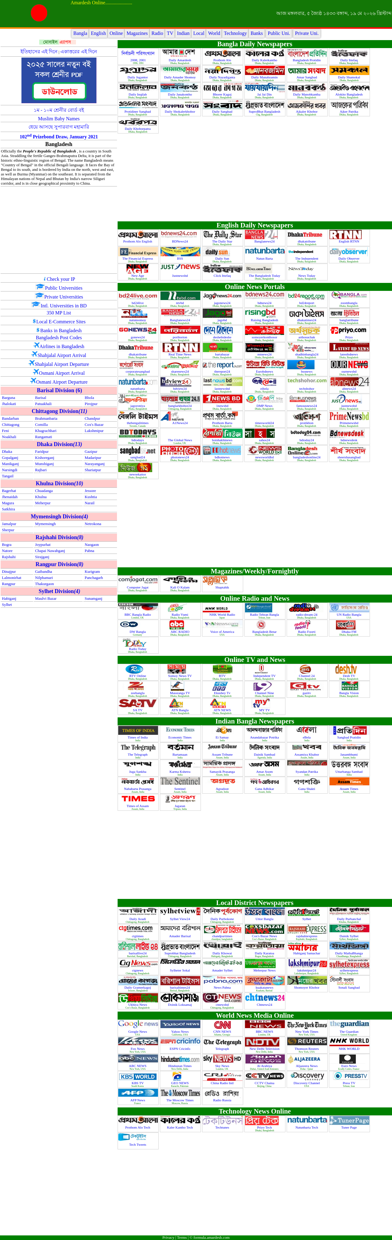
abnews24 (349, 388)
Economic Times (180, 737)
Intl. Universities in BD (64, 305)
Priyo (349, 337)
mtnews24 (265, 354)
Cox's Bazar (94, 425)
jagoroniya (138, 406)
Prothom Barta (222, 423)
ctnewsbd (222, 1004)
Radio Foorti (307, 631)
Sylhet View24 (180, 919)
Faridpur (42, 451)
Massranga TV (180, 693)
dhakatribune (307, 241)
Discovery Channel (307, 1083)
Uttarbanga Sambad (349, 771)
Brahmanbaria (46, 418)
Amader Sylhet (222, 970)
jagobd (222, 320)
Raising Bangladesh (265, 320)
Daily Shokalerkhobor (180, 111)
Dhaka (7, 451)
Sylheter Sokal (180, 970)
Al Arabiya (265, 1066)
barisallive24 (138, 953)
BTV (223, 676)
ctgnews (138, 970)
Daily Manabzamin (265, 77)
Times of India (138, 737)
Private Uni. (306, 33)
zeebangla (138, 693)
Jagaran (180, 806)
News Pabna (223, 987)
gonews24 (138, 337)
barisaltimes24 (180, 987)
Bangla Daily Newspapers (254, 44)
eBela (307, 737)
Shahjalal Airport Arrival (61, 355)
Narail (90, 503)
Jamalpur (9, 524)
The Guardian (350, 1031)
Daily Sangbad (222, 111)
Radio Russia (222, 1100)
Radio (157, 33)
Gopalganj (10, 458)
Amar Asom (264, 771)
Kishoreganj (45, 458)
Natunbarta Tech (307, 1127)
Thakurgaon (44, 584)
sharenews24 (180, 371)
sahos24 (265, 440)
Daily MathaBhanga (349, 953)
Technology (235, 33)
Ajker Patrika (349, 111)
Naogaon (92, 545)
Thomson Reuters (307, 1048)
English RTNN (349, 241)
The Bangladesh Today (265, 275)
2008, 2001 (138, 60)
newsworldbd (264, 457)
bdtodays (138, 440)
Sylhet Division (59, 591)
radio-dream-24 (307, 614)
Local (198, 33)
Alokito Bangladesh (349, 94)
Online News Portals (255, 287)
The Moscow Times (180, 1100)
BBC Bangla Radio (138, 614)
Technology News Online (255, 1111)
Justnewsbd (180, 275)
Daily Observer (349, 258)
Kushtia (91, 497)
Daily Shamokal (349, 77)
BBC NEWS (265, 1031)
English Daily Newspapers (255, 225)
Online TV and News (254, 659)
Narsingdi (9, 470)
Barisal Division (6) (59, 390)
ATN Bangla (180, 710)
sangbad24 (138, 457)
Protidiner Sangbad (138, 111)
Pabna (89, 551)
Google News (138, 1031)
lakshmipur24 (307, 970)
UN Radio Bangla (349, 614)
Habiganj (9, 598)
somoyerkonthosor (265, 337)
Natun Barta (264, 258)
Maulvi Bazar (46, 598)
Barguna (8, 398)
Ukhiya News (138, 1004)
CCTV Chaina (265, 1083)
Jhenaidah (9, 497)
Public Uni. (279, 33)
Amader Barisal (180, 936)
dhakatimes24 (307, 320)
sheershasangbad (349, 457)
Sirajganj (42, 557)
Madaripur (93, 458)
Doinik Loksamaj (180, 1004)
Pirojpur (91, 404)
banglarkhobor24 (180, 406)
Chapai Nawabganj (50, 551)
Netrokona (93, 524)
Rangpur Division (59, 564)
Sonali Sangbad (349, 987)
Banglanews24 (265, 241)
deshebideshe (222, 337)
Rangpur (8, 584)
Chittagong (10, 425)
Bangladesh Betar (264, 631)
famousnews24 (307, 406)
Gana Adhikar (265, 789)
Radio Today (138, 649)
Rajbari (41, 470)
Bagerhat (9, 491)
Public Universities (63, 288)
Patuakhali (43, 404)
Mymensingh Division (59, 516)
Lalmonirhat (11, 578)
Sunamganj (94, 598)
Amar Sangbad (307, 77)
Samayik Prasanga (222, 771)
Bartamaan (180, 754)
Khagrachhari (46, 431)
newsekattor (138, 474)
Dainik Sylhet (350, 936)
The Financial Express (138, 258)
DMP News (265, 406)
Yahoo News (180, 1031)
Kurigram (92, 571)
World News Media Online (255, 1015)
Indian (183, 33)
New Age (138, 275)
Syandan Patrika (307, 771)
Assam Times (349, 789)
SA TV (138, 710)
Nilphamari (44, 578)
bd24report (307, 303)
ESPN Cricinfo (180, 1048)
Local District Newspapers (254, 903)
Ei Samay (223, 737)
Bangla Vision (349, 693)
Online (116, 33)
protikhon (307, 423)
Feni (5, 431)
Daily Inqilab (138, 94)
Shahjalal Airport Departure (62, 364)
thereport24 (222, 371)
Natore (7, 551)
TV (170, 33)
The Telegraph (138, 754)
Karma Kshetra (180, 771)
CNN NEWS (222, 1031)
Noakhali (9, 437)
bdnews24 (265, 303)
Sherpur (8, 530)
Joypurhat (43, 545)
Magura (8, 503)
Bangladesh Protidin (307, 60)
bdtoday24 (307, 440)
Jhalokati (9, 404)
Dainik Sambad (265, 754)
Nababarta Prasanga (138, 789)
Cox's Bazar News (265, 936)
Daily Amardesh (180, 60)
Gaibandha (43, 571)
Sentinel (180, 789)
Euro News (349, 1066)
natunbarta (138, 388)
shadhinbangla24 (307, 354)
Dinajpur (9, 571)
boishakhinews (222, 440)
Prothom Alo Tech (138, 1127)
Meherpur (43, 503)
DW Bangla (138, 631)
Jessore (90, 491)
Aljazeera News (307, 1066)
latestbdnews (349, 354)
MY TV (265, 710)
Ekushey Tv (222, 693)
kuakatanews (265, 987)
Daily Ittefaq (349, 60)
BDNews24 (180, 241)
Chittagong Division (59, 411)
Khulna (41, 497)
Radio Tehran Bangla (265, 614)
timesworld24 (265, 423)
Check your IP (61, 279)
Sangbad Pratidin (349, 737)
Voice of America (222, 631)
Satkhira (8, 509)
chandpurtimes (222, 936)
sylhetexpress (349, 970)
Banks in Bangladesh (60, 330)
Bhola (89, 398)
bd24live (138, 303)
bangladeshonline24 (307, 457)
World (214, 33)
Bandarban (10, 418)
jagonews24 (222, 303)
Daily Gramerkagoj (138, 987)
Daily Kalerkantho (265, 60)
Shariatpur (93, 470)
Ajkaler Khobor (307, 111)
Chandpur (92, 418)
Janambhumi (349, 754)
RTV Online (138, 676)
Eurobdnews (265, 371)
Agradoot (222, 789)
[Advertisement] (59, 230)
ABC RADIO (180, 631)
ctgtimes (138, 936)
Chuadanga (44, 491)
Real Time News (180, 354)
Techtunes (222, 1127)
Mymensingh (45, 524)
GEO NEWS (180, 1083)
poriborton (180, 337)
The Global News (180, 440)
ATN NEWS (222, 710)
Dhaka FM (349, 631)
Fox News (138, 1048)
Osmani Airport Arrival (62, 373)
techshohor (307, 388)
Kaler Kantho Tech (180, 1127)
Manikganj (10, 464)
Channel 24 (307, 676)
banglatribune (349, 320)
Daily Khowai (223, 953)
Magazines (137, 33)
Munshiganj (44, 464)
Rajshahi (9, 557)
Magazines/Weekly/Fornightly (255, 571)
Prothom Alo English (138, 241)
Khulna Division (59, 483)
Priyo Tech (265, 1127)
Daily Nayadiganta (222, 77)
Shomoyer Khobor (307, 987)
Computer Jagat (138, 587)
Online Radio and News (254, 598)
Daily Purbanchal (349, 919)
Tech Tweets (138, 1144)
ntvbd (180, 303)
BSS (180, 258)
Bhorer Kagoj (222, 94)
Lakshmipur (94, 431)
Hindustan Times (180, 1066)
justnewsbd (349, 406)
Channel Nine (265, 693)
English (98, 33)
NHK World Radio (222, 614)
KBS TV (138, 1083)
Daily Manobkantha (307, 94)
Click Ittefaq (222, 275)
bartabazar (222, 354)
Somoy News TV (180, 676)
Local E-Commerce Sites (61, 321)
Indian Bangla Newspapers (254, 721)
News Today (307, 275)
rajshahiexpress (307, 936)
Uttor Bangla (265, 919)
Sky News (222, 1066)
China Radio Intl (222, 1083)
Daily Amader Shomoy (180, 77)
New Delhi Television (265, 1048)
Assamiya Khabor (307, 754)
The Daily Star (222, 241)
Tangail (7, 476)
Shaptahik (222, 587)
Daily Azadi (138, 919)
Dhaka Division (59, 444)
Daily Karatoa (265, 953)
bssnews (307, 371)
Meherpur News (264, 970)
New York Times (307, 1031)
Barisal (40, 398)
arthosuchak (307, 337)
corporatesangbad (138, 371)
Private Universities (63, 296)
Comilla (41, 425)
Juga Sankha (138, 771)
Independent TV (264, 676)
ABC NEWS (138, 1066)
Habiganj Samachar (307, 953)
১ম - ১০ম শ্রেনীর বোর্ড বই (59, 110)
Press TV (349, 1083)
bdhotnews (222, 457)
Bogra (6, 545)
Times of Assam (137, 806)
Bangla (80, 33)
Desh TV (349, 676)
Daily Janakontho (180, 94)
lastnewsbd (223, 388)
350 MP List (59, 312)
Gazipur (91, 451)
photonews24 (180, 457)
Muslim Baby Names (59, 118)
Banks (257, 33)
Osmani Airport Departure (62, 382)
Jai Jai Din (265, 94)
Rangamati (43, 437)
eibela (265, 388)
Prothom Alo (222, 60)
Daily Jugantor (138, 77)
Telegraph (222, 1048)
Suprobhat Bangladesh (180, 953)
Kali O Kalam (180, 587)
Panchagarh (94, 578)
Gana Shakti (307, 789)
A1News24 (180, 423)
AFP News (138, 1100)
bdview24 (180, 388)
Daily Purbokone (223, 919)
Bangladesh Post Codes (59, 337)
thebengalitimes (138, 423)
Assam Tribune (223, 754)
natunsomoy (138, 320)
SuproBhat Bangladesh (265, 111)
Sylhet (7, 605)
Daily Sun (222, 258)
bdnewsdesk (349, 440)
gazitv (307, 693)
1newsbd (222, 406)
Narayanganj (95, 464)
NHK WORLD (349, 1048)
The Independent (307, 258)
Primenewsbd (349, 423)
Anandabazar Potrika (265, 737)
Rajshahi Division (60, 537)
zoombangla (349, 303)
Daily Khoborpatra (138, 128)
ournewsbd (349, 371)
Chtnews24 (265, 1004)
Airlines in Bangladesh (62, 346)
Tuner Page (349, 1127)
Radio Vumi (180, 614)
